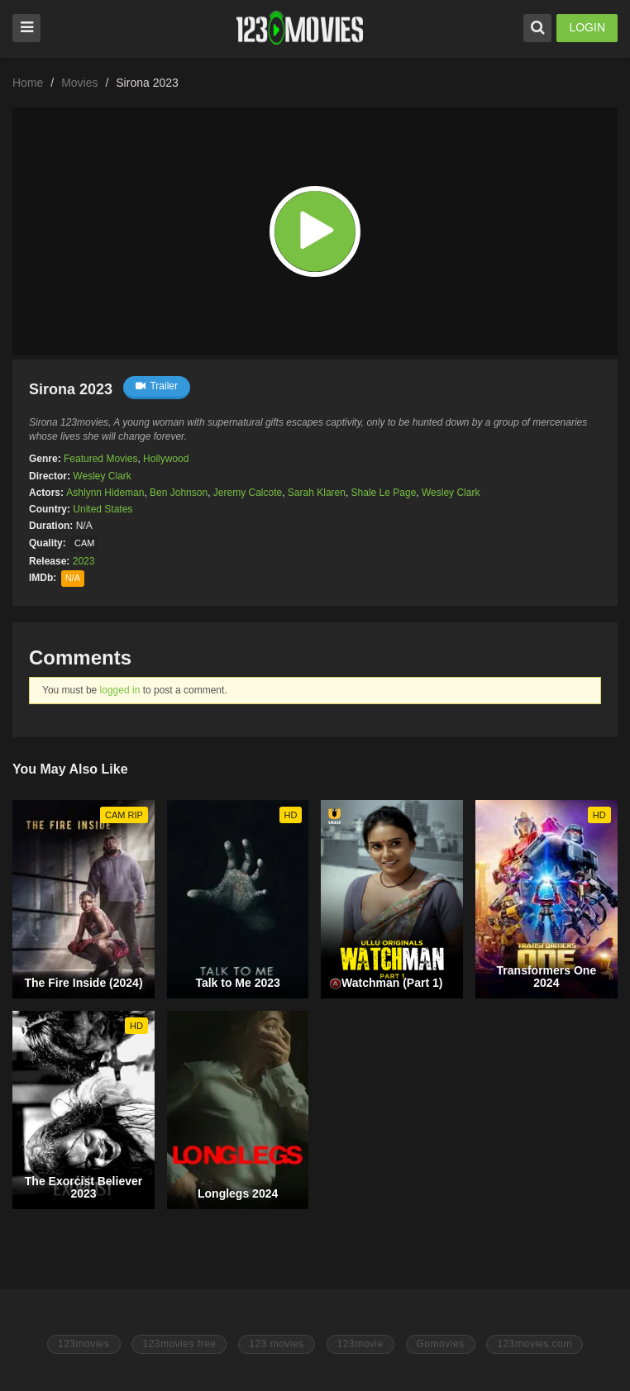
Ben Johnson (179, 492)
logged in (120, 690)
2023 (84, 561)
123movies (84, 1344)
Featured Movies (100, 458)
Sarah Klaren (317, 492)
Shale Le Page (384, 492)
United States (102, 509)
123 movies (276, 1344)
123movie (360, 1344)
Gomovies (441, 1344)
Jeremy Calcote (247, 492)
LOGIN (587, 27)
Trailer (157, 386)
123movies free (179, 1344)
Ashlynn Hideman (105, 492)
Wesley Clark (102, 476)
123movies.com (534, 1344)
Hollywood (166, 458)
